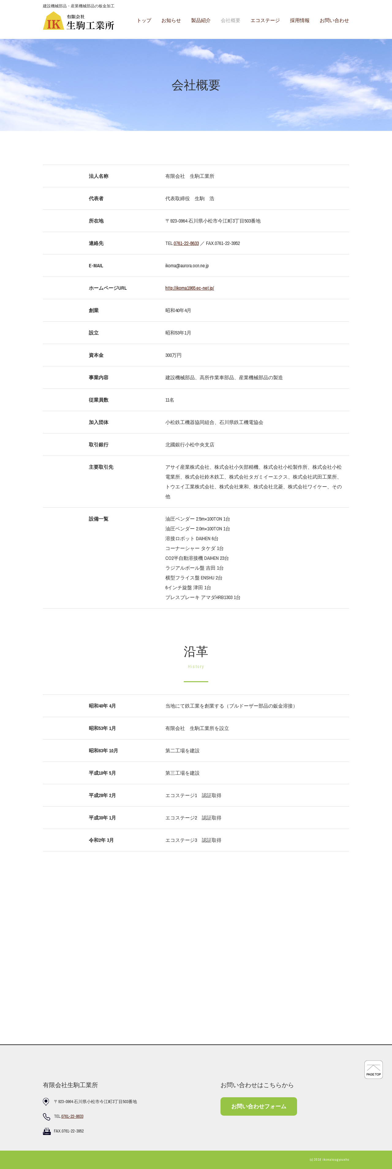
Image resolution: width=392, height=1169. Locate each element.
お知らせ (171, 20)
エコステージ (265, 20)
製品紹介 (201, 20)
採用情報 (300, 20)
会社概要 (230, 20)
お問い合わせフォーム (258, 1106)
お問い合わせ (334, 20)
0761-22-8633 (186, 243)
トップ (144, 20)
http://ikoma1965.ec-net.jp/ (189, 288)
